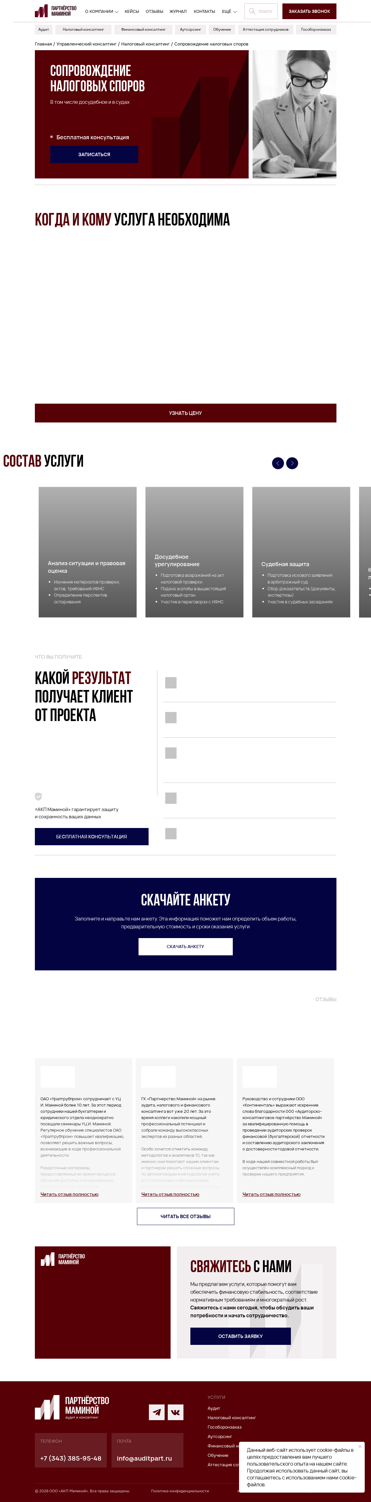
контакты (204, 11)
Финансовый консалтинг (234, 1446)
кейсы (132, 11)
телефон (51, 1441)
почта (124, 1441)
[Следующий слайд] (292, 463)
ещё (226, 11)
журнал (178, 11)
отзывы (154, 11)
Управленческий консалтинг (87, 44)
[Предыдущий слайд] (278, 463)
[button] (309, 11)
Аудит (214, 1408)
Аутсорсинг (220, 1436)
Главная (43, 44)
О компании (99, 11)
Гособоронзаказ (225, 1427)
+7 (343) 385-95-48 (70, 1458)
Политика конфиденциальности (180, 1491)
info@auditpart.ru (144, 1458)
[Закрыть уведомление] (360, 1446)
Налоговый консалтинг (145, 44)
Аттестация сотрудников (234, 1465)
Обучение (218, 1455)
